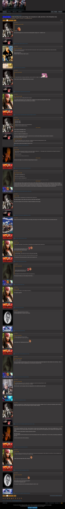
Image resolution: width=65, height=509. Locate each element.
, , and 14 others (21, 238)
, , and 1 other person (24, 191)
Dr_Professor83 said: (18, 96)
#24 (61, 94)
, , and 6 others (23, 91)
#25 (61, 117)
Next (14, 20)
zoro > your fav (21, 18)
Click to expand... (38, 127)
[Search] (60, 12)
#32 (61, 287)
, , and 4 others (23, 493)
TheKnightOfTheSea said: (19, 24)
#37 (61, 402)
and (21, 67)
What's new (15, 11)
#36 (61, 379)
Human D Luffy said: (18, 48)
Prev (4, 20)
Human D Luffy (8, 109)
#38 (61, 426)
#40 (61, 472)
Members (20, 11)
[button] (11, 12)
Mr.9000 (8, 233)
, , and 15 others (22, 43)
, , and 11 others (23, 215)
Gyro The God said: (18, 335)
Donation (9, 11)
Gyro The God (8, 325)
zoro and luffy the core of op (28, 18)
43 (12, 20)
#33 (61, 310)
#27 (61, 170)
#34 (61, 333)
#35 (61, 356)
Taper (8, 186)
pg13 (4, 18)
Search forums (8, 13)
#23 (61, 70)
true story (17, 18)
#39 (61, 449)
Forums (4, 11)
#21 (61, 22)
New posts (4, 13)
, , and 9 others (21, 261)
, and (23, 168)
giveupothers (13, 18)
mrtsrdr (8, 163)
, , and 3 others (22, 470)
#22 (61, 46)
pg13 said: (16, 149)
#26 (61, 147)
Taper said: (16, 119)
